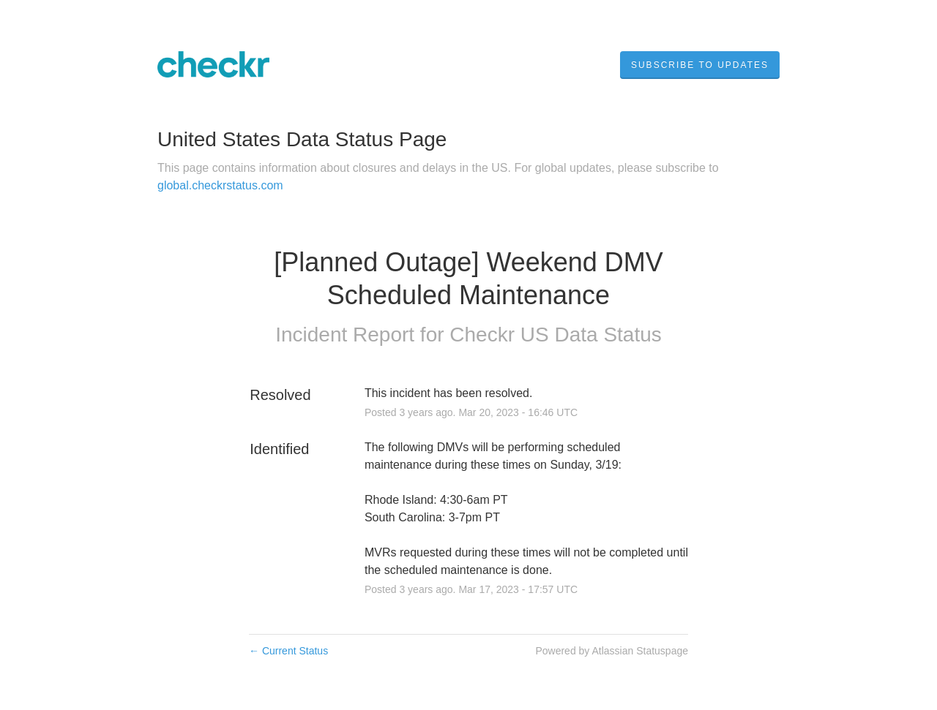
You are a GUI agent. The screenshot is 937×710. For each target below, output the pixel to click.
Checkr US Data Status (555, 334)
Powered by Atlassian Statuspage (611, 651)
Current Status (288, 651)
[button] (700, 65)
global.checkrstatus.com (220, 185)
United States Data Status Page (302, 139)
